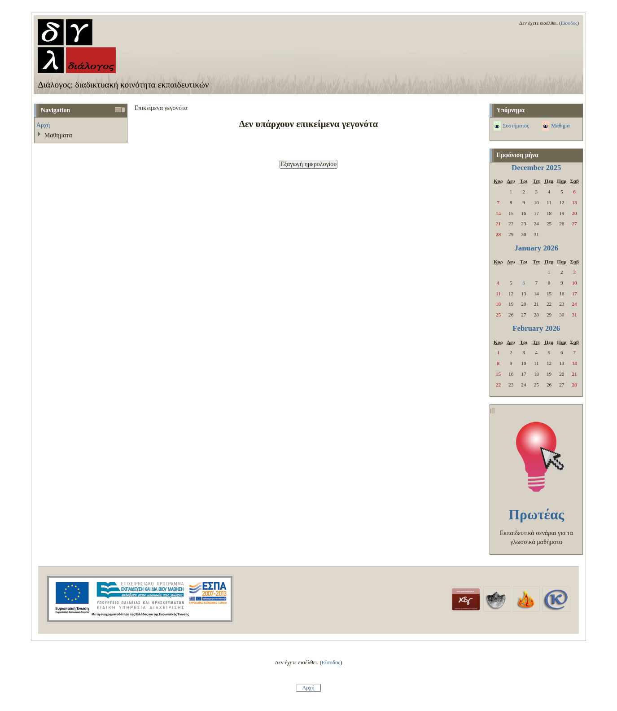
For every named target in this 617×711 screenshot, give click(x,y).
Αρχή (43, 124)
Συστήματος (516, 126)
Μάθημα (560, 126)
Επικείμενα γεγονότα (161, 107)
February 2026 (536, 328)
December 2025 (536, 167)
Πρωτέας (536, 514)
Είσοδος (569, 23)
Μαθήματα (58, 135)
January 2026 (536, 248)
